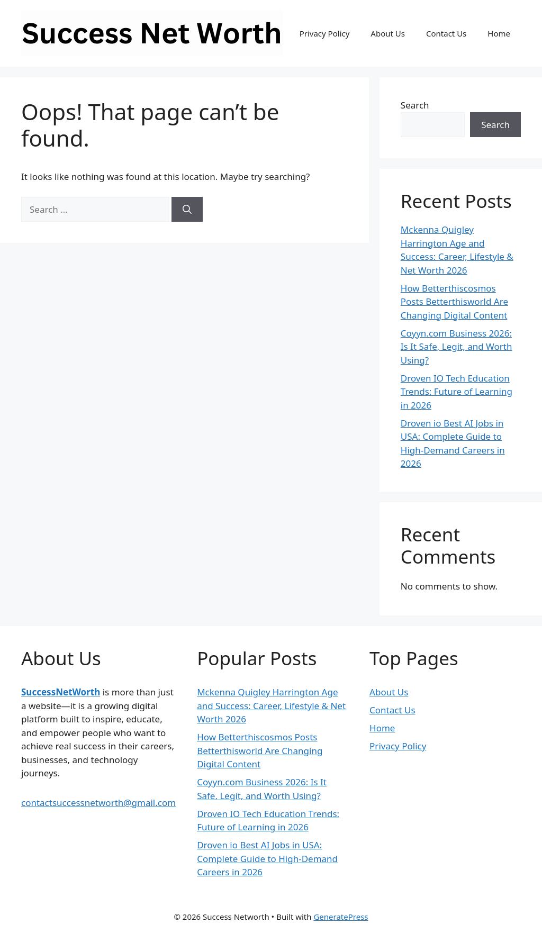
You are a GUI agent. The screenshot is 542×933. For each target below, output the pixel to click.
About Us (388, 33)
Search (415, 105)
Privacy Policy (325, 33)
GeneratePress (340, 916)
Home (498, 33)
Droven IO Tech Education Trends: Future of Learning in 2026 (456, 391)
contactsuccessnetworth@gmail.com (98, 802)
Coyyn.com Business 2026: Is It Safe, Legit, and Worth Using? (456, 346)
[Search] (187, 209)
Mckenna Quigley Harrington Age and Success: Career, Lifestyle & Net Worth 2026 (271, 705)
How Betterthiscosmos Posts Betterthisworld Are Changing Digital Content (454, 301)
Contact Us (446, 33)
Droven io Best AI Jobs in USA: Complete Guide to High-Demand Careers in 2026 (267, 858)
